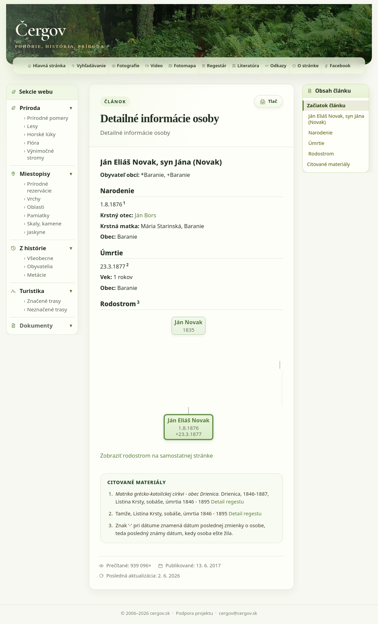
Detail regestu (227, 501)
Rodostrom (321, 153)
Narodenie (320, 132)
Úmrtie (316, 143)
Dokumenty (36, 325)
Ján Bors (145, 215)
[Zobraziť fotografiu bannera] (189, 34)
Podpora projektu (194, 613)
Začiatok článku (326, 105)
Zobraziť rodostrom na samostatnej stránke (156, 455)
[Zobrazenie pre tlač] (268, 101)
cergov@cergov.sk (238, 613)
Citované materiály (328, 164)
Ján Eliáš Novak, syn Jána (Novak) (336, 119)
